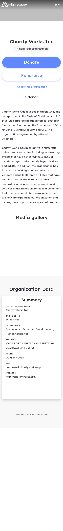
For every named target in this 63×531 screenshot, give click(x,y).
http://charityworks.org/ (21, 376)
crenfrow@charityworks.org (23, 367)
